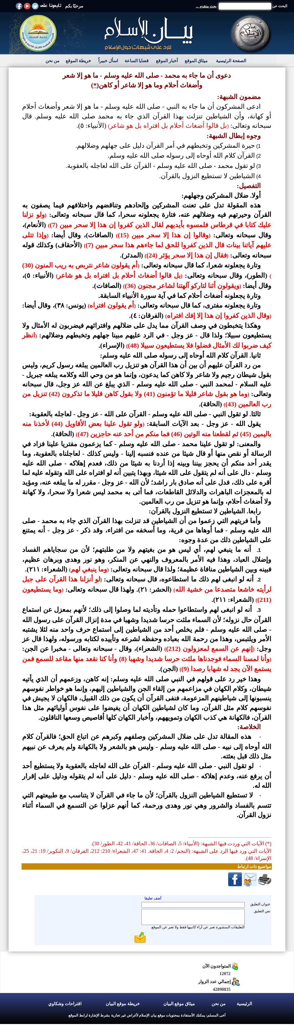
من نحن (52, 60)
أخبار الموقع (167, 60)
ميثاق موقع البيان (179, 1003)
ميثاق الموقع (196, 60)
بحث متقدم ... (206, 6)
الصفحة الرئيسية (231, 60)
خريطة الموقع (78, 60)
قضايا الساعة (137, 60)
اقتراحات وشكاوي (64, 1003)
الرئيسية (244, 1003)
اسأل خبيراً (108, 60)
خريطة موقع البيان (123, 1003)
